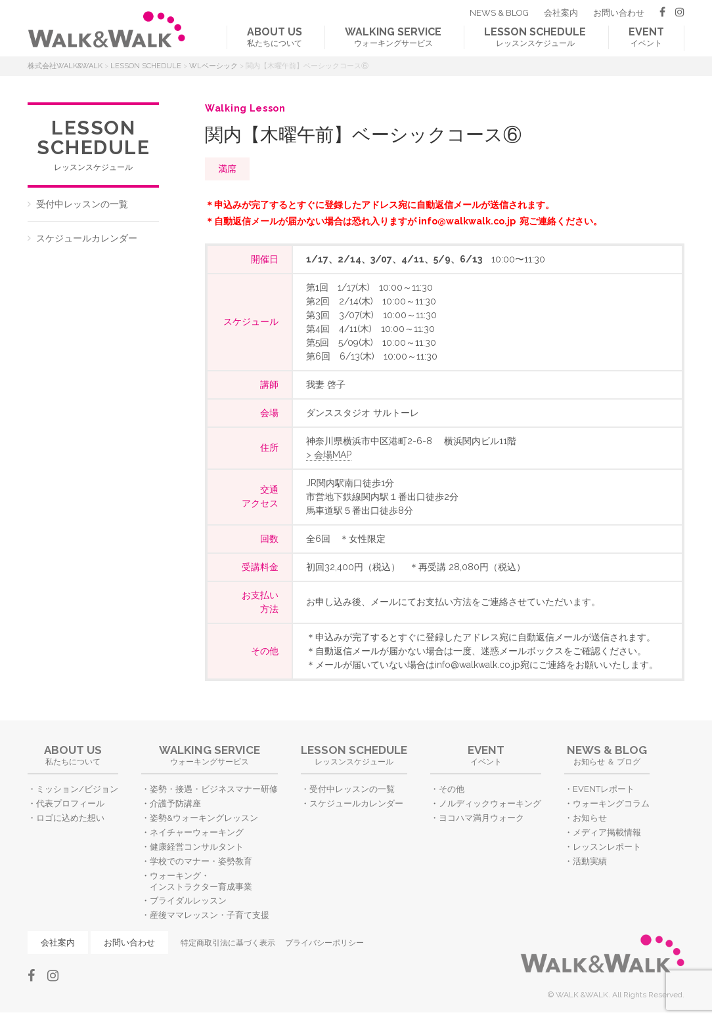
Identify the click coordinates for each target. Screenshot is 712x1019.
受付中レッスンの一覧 (82, 204)
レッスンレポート (607, 847)
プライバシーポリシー (324, 942)
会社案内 (561, 13)
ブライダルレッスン (188, 900)
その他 (451, 789)
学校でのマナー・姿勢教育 (201, 861)
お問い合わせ (618, 13)
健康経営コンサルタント (197, 847)
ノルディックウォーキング (490, 803)
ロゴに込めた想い (70, 818)
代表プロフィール (70, 803)
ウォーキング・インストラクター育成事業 (201, 881)
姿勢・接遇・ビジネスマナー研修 (214, 789)
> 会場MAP (328, 454)
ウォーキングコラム (611, 803)
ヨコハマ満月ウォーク (481, 818)
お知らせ (590, 818)
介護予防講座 (175, 803)
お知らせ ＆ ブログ (607, 754)
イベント (646, 37)
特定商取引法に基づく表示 (228, 942)
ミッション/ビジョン (77, 789)
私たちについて (274, 37)
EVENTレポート (603, 789)
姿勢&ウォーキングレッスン (204, 818)
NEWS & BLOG (499, 13)
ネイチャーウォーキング (197, 832)
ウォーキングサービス (393, 37)
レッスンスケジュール (535, 37)
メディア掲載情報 (607, 832)
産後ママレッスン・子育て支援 (209, 915)
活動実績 (590, 861)
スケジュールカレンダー (86, 238)
